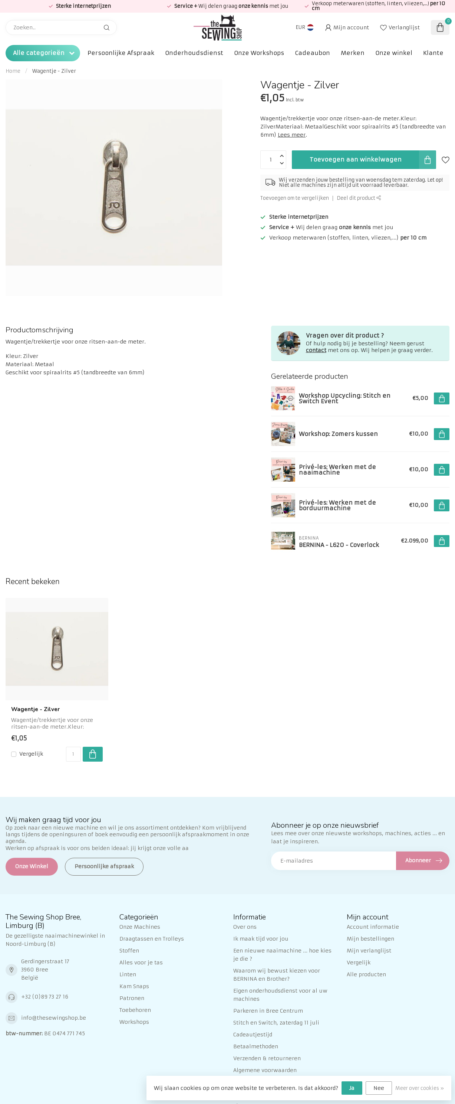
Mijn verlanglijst (369, 950)
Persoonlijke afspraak (104, 866)
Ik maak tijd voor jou (261, 938)
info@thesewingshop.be (53, 1018)
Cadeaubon (312, 52)
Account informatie (373, 927)
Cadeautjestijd (252, 1034)
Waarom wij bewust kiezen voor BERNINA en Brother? (276, 974)
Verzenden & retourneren (267, 1058)
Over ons (245, 927)
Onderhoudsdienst (194, 52)
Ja (352, 1088)
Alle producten (366, 974)
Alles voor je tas (141, 962)
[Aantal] (73, 754)
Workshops (134, 1022)
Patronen (131, 998)
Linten (127, 974)
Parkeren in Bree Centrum (268, 1010)
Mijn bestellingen (370, 938)
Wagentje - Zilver (54, 71)
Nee (378, 1088)
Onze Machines (139, 927)
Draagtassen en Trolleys (151, 938)
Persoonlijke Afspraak (121, 52)
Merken (353, 52)
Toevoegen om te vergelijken (294, 198)
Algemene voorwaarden (265, 1070)
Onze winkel (393, 52)
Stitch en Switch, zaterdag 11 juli (276, 1022)
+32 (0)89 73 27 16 (44, 996)
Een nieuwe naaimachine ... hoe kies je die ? (282, 954)
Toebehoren (135, 1010)
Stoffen (129, 950)
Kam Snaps (134, 986)
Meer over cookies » (419, 1088)
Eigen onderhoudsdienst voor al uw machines (280, 994)
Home (13, 71)
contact (316, 350)
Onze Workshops (259, 52)
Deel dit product (359, 198)
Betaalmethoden (255, 1046)
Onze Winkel (31, 866)
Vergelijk (31, 754)
